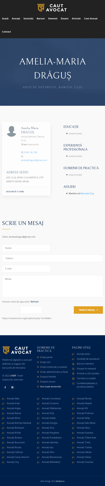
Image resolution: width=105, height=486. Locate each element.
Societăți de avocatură (88, 358)
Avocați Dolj (48, 413)
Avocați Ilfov (48, 452)
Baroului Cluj (87, 193)
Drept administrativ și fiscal (54, 371)
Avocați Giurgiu (49, 422)
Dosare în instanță (86, 368)
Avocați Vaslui (84, 457)
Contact (6, 31)
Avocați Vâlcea (84, 452)
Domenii (52, 18)
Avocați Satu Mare (86, 422)
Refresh (34, 301)
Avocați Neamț (84, 403)
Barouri (41, 18)
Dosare (64, 18)
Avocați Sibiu (83, 427)
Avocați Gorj (48, 427)
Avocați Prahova (85, 413)
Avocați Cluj (13, 462)
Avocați (16, 18)
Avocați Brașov (14, 437)
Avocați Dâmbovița (51, 408)
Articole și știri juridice (88, 373)
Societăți (28, 18)
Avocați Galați (49, 417)
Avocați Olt (82, 408)
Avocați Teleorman (86, 437)
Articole (76, 18)
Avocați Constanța (51, 398)
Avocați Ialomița (50, 442)
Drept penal (46, 357)
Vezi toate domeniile (50, 386)
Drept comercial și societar (53, 366)
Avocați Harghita (50, 432)
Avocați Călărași (15, 452)
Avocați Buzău (14, 447)
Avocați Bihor (14, 417)
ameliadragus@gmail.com (34, 161)
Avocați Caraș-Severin (18, 457)
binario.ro (60, 481)
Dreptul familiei (48, 376)
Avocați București (16, 442)
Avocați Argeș (14, 408)
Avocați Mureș (84, 398)
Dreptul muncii (47, 381)
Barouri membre (85, 363)
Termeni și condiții (86, 378)
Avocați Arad (13, 403)
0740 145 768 (30, 153)
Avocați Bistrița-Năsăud (19, 422)
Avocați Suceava (85, 432)
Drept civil (45, 362)
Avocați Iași (47, 447)
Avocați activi (83, 353)
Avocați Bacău (14, 413)
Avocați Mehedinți (51, 462)
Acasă (5, 18)
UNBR (13, 375)
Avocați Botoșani (15, 427)
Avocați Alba (13, 398)
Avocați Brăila (14, 432)
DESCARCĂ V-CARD (15, 193)
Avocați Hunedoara (51, 437)
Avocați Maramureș (52, 457)
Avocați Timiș (83, 442)
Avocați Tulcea (84, 447)
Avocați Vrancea (85, 462)
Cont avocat (91, 18)
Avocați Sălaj (83, 417)
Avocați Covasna (50, 403)
